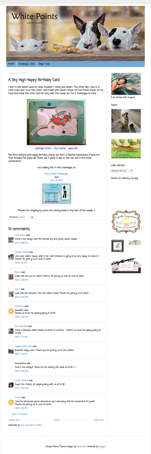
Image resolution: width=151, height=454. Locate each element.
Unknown (19, 306)
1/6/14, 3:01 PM (21, 354)
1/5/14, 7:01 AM (21, 263)
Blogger (102, 446)
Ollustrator (81, 446)
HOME (11, 64)
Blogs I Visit (44, 64)
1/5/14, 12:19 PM (21, 280)
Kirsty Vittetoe (21, 380)
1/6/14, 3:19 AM (21, 317)
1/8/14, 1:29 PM (21, 408)
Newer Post (14, 420)
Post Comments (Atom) (31, 425)
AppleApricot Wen (23, 346)
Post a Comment (19, 414)
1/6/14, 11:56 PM (21, 371)
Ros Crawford (21, 326)
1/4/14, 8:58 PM (21, 243)
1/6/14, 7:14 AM (21, 337)
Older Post (99, 420)
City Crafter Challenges (56, 174)
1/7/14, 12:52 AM (21, 388)
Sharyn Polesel (21, 252)
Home (56, 420)
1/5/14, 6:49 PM (21, 297)
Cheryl (18, 397)
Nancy (17, 272)
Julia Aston (20, 235)
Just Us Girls (56, 180)
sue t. (17, 289)
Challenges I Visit (26, 64)
